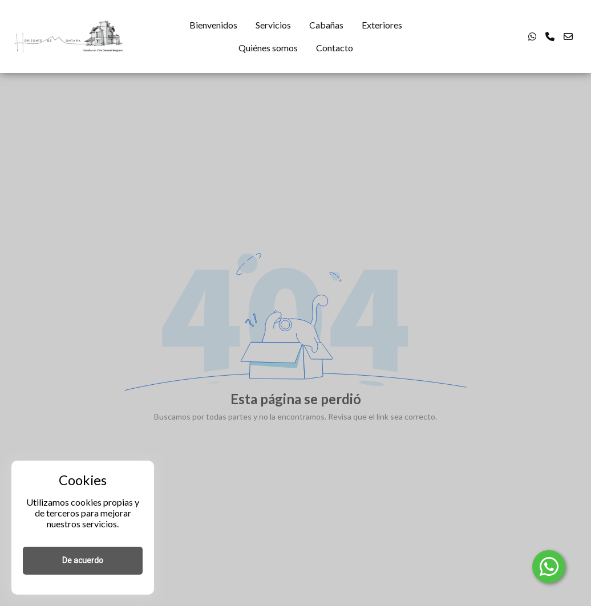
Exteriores (382, 24)
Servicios (273, 24)
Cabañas (326, 24)
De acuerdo (82, 560)
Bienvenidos (213, 24)
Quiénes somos (268, 47)
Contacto (334, 47)
